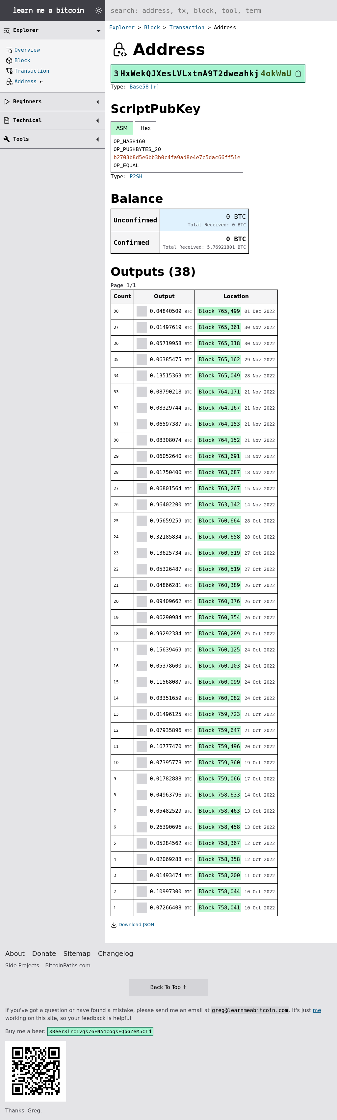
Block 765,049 (219, 375)
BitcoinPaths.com (68, 965)
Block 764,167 (219, 408)
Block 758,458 (219, 827)
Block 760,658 (219, 537)
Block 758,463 (219, 811)
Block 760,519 (219, 553)
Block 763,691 (219, 456)
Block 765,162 (219, 359)
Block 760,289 (219, 633)
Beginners (27, 101)
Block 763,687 (219, 472)
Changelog (115, 953)
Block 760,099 (219, 682)
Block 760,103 (219, 666)
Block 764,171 (219, 392)
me (317, 1010)
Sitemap (77, 953)
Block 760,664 (219, 521)
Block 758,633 (219, 795)
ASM (122, 128)
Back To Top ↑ (168, 987)
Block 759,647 (219, 730)
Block (152, 27)
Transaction (186, 27)
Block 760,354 (219, 617)
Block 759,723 (219, 714)
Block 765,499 (219, 311)
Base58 (139, 87)
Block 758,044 (219, 891)
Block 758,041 (219, 907)
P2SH (136, 176)
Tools (21, 139)
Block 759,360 (219, 762)
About (15, 953)
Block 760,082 (219, 698)
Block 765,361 (219, 327)
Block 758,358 (219, 859)
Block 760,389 (219, 585)
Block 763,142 (219, 504)
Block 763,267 (219, 488)
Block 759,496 (219, 746)
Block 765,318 (219, 343)
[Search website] (221, 10)
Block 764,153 (219, 424)
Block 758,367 (219, 843)
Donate (44, 953)
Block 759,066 (219, 779)
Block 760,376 (219, 601)
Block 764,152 (219, 440)
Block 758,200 (219, 875)
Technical (27, 120)
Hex (146, 128)
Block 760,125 (219, 650)
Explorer (122, 27)
